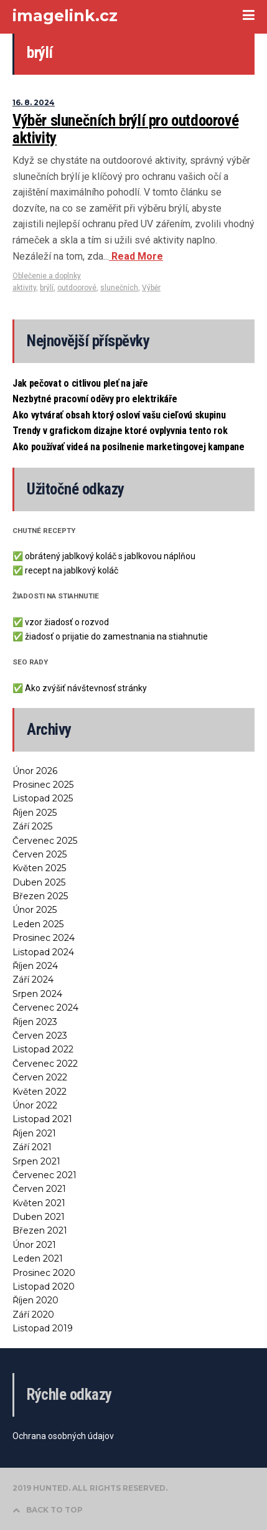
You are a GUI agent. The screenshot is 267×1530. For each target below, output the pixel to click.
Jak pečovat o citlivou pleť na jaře (80, 383)
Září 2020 (33, 1314)
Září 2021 (32, 1147)
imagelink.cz (65, 15)
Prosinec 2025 (42, 784)
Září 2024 (33, 979)
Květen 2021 (38, 1203)
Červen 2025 (39, 854)
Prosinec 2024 (43, 937)
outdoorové (76, 287)
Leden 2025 (37, 924)
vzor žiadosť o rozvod (67, 622)
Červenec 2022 (45, 1063)
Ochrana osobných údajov (63, 1436)
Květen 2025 (39, 868)
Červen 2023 (39, 1035)
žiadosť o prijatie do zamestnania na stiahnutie (116, 636)
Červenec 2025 (44, 840)
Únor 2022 (34, 1105)
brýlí (47, 287)
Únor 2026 (34, 771)
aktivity (24, 287)
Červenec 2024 (45, 1007)
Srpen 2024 (37, 993)
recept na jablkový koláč (71, 570)
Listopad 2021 (42, 1119)
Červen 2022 (39, 1077)
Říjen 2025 (34, 812)
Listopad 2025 (42, 798)
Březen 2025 (40, 896)
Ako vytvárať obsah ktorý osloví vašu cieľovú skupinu (118, 415)
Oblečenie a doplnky (46, 276)
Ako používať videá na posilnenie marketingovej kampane (128, 447)
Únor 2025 (34, 909)
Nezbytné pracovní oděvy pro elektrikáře (94, 399)
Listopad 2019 (42, 1328)
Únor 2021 (34, 1244)
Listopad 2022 (42, 1049)
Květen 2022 (39, 1091)
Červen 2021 (39, 1188)
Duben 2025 (38, 882)
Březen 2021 (39, 1230)
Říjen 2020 (35, 1300)
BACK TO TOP (47, 1509)
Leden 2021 (37, 1258)
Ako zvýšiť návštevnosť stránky (86, 688)
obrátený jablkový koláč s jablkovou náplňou (110, 556)
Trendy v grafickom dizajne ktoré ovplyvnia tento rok (119, 431)
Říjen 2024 (35, 965)
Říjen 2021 (34, 1133)
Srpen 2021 (36, 1161)
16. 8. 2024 (33, 102)
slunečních (119, 287)
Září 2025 (32, 826)
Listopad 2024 (43, 952)
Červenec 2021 (44, 1175)
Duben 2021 (38, 1216)
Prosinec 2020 (43, 1272)
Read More (136, 256)
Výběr (151, 287)
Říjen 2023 (34, 1021)
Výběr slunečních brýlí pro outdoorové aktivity (125, 129)
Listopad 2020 (43, 1286)
